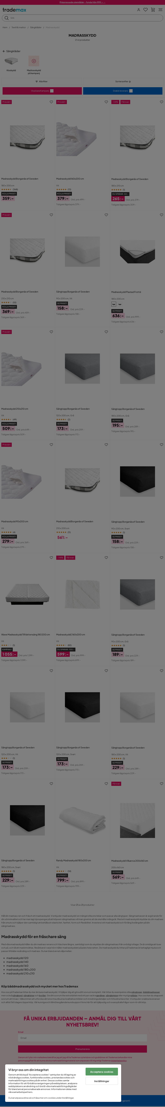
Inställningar (101, 1081)
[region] (63, 1083)
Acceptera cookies (101, 1071)
